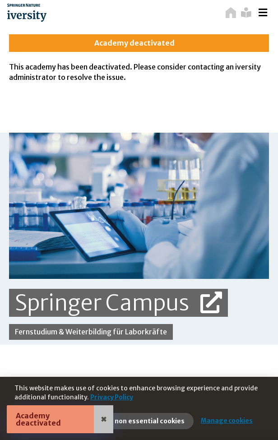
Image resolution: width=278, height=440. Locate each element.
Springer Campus (118, 302)
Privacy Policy (111, 397)
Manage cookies (227, 421)
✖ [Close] (104, 419)
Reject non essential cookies (139, 421)
